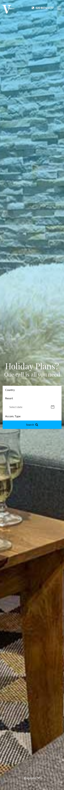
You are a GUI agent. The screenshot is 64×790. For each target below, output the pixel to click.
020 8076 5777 (42, 7)
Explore (32, 778)
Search (32, 424)
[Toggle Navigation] (59, 8)
